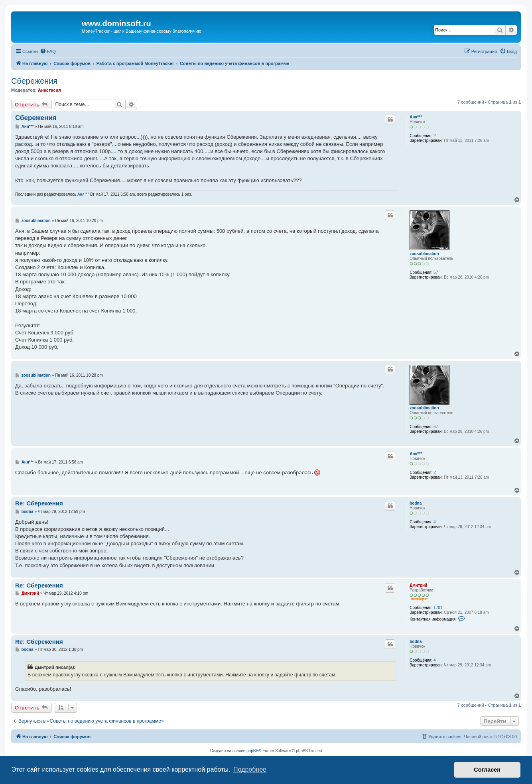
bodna (416, 503)
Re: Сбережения (39, 503)
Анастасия (49, 90)
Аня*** (416, 117)
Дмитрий (418, 585)
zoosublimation (424, 254)
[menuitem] (48, 51)
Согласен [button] (487, 769)
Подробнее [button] (249, 769)
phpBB (252, 751)
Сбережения (34, 81)
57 (435, 272)
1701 (437, 607)
